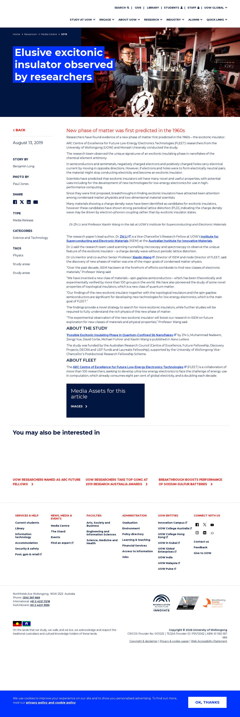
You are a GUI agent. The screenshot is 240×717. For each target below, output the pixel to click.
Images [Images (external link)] (77, 477)
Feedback (200, 618)
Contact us (201, 612)
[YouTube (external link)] (212, 596)
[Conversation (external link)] (212, 604)
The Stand (58, 602)
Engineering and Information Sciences (101, 604)
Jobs (125, 628)
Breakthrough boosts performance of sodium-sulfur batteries (193, 533)
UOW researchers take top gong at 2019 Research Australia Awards (120, 533)
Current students (27, 593)
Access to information (137, 622)
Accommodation (26, 613)
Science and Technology (30, 238)
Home (16, 34)
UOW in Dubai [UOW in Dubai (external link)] (167, 613)
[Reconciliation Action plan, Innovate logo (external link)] (161, 674)
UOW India (165, 628)
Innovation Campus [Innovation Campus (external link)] (171, 593)
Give (138, 7)
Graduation (130, 593)
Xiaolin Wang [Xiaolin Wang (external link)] (141, 328)
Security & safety (27, 619)
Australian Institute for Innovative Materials (180, 312)
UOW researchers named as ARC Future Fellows (47, 533)
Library (153, 7)
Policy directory (133, 605)
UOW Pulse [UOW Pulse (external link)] (165, 639)
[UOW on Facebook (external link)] (197, 595)
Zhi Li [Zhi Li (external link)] (124, 307)
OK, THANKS (207, 702)
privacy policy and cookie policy (51, 702)
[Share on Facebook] (15, 202)
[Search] (122, 8)
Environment (131, 599)
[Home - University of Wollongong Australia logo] (23, 13)
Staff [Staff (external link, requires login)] (192, 7)
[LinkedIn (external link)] (204, 603)
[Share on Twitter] (21, 202)
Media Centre (49, 34)
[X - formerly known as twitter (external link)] (204, 595)
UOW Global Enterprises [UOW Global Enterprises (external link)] (166, 621)
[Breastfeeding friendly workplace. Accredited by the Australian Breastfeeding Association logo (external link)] (214, 674)
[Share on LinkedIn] (29, 202)
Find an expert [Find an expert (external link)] (61, 613)
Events (55, 608)
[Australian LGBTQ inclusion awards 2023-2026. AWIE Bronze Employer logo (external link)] (187, 674)
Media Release (23, 220)
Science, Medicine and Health (102, 613)
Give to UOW (202, 624)
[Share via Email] (35, 202)
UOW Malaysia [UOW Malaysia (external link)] (167, 634)
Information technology (23, 607)
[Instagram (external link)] (197, 603)
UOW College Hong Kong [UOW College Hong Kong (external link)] (171, 607)
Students (171, 7)
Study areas (21, 264)
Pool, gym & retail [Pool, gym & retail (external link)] (27, 625)
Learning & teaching (136, 610)
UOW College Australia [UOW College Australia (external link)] (173, 599)
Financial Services (134, 616)
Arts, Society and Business (98, 595)
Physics (18, 255)
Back (20, 130)
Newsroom (30, 34)
